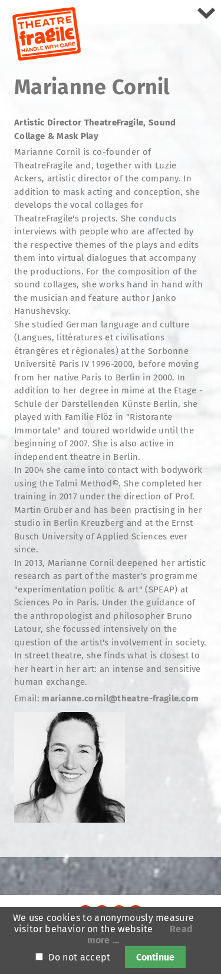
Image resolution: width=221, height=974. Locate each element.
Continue (155, 957)
